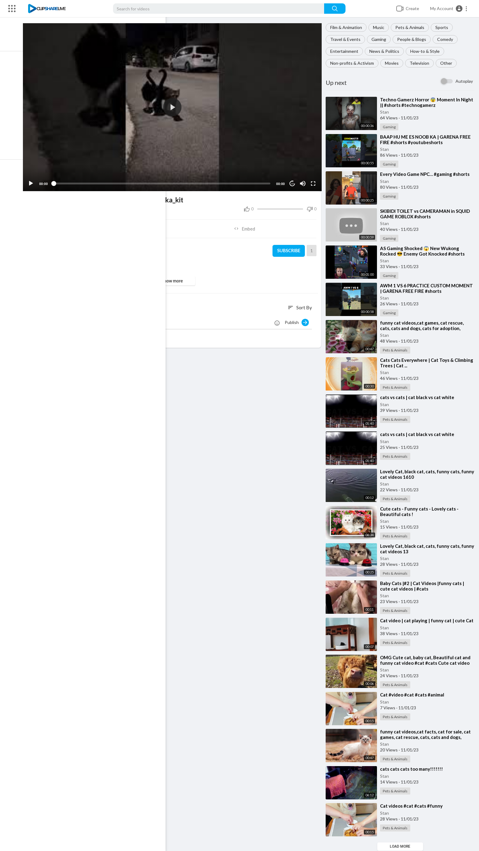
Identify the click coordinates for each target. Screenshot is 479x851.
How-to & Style (426, 51)
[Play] (37, 181)
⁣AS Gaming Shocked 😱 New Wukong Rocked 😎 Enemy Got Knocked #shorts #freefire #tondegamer (424, 253)
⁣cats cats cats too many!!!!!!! (413, 769)
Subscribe (289, 248)
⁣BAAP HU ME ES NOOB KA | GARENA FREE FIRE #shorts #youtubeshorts (427, 139)
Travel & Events (347, 39)
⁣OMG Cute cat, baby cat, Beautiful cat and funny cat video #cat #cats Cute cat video (427, 660)
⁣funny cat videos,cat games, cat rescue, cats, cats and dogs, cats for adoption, (424, 325)
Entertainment (346, 51)
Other (448, 63)
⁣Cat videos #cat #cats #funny (413, 806)
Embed (247, 226)
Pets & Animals (411, 27)
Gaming (380, 39)
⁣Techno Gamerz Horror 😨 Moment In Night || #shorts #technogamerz (422, 102)
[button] (449, 9)
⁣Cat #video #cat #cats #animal (414, 695)
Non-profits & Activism (354, 63)
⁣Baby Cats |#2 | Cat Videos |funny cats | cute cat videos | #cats (424, 585)
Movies (393, 63)
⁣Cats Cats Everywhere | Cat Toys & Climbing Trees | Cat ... (418, 362)
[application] (176, 105)
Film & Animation (348, 27)
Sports (443, 27)
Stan (386, 112)
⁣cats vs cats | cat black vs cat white (419, 397)
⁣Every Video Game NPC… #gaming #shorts (426, 174)
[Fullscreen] (314, 181)
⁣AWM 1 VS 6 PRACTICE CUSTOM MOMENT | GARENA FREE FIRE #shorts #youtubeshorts (424, 291)
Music (380, 27)
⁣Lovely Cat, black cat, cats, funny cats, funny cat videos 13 (422, 548)
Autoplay (464, 81)
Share (104, 226)
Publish (299, 319)
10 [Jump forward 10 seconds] (293, 181)
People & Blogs (413, 39)
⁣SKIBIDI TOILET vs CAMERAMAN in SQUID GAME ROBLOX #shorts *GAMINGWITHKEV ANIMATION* (427, 216)
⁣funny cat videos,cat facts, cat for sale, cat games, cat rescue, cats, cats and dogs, (427, 734)
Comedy (447, 39)
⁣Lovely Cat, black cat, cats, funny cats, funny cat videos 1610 (422, 474)
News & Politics (386, 51)
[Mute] (304, 181)
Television (421, 63)
